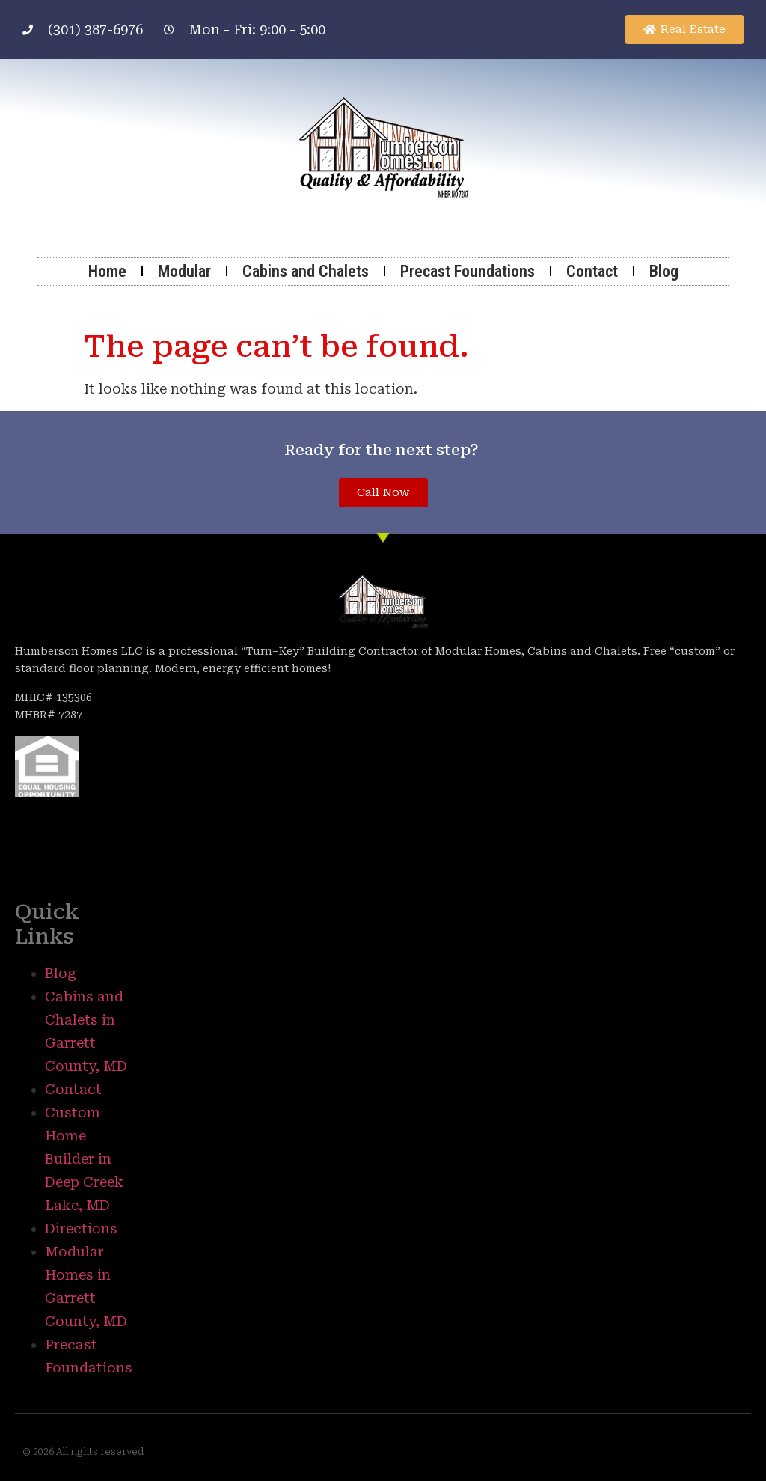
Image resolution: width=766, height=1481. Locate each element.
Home (107, 271)
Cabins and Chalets (305, 271)
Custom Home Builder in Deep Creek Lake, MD (84, 1159)
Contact (592, 271)
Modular (184, 271)
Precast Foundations (467, 271)
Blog (663, 271)
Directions (81, 1228)
